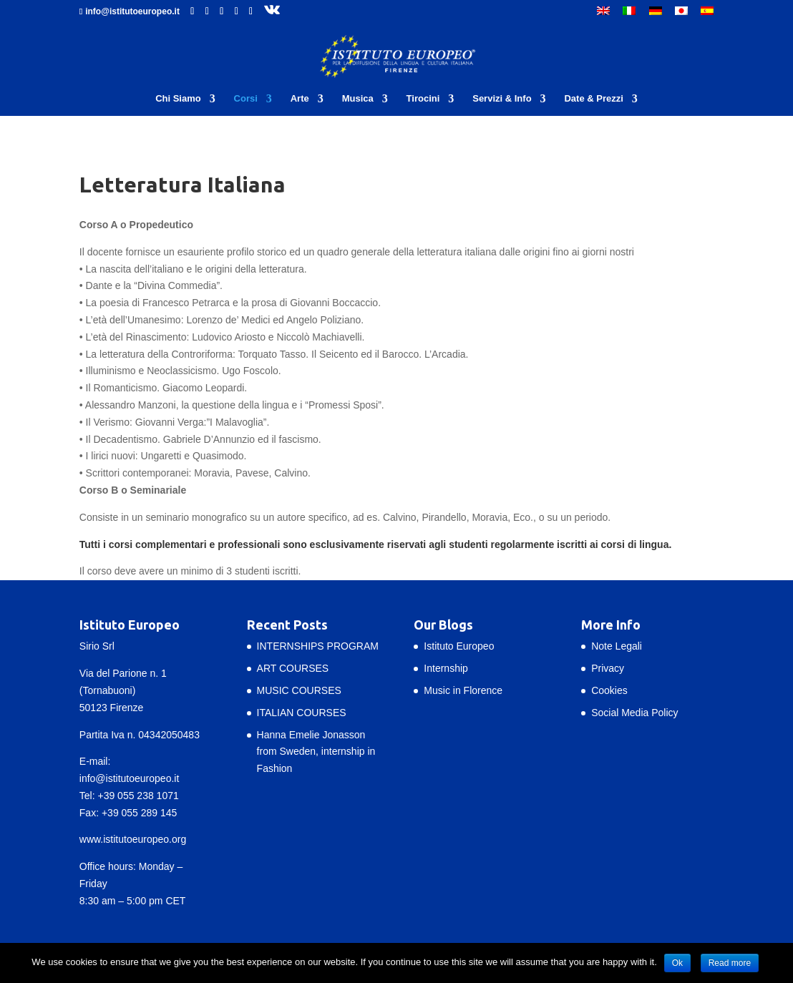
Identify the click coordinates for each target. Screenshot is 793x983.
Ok (677, 963)
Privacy (607, 668)
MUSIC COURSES (299, 690)
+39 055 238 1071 (137, 795)
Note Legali (616, 646)
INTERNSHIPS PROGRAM (318, 646)
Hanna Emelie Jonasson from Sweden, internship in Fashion (316, 752)
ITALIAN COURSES (301, 712)
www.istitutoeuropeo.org (132, 839)
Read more (730, 963)
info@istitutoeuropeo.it (129, 778)
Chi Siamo (178, 99)
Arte (300, 99)
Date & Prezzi (593, 99)
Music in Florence (463, 690)
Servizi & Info (501, 99)
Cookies (609, 690)
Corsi (246, 99)
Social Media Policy (634, 712)
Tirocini (423, 99)
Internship (445, 668)
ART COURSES (293, 668)
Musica (358, 99)
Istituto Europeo (459, 646)
